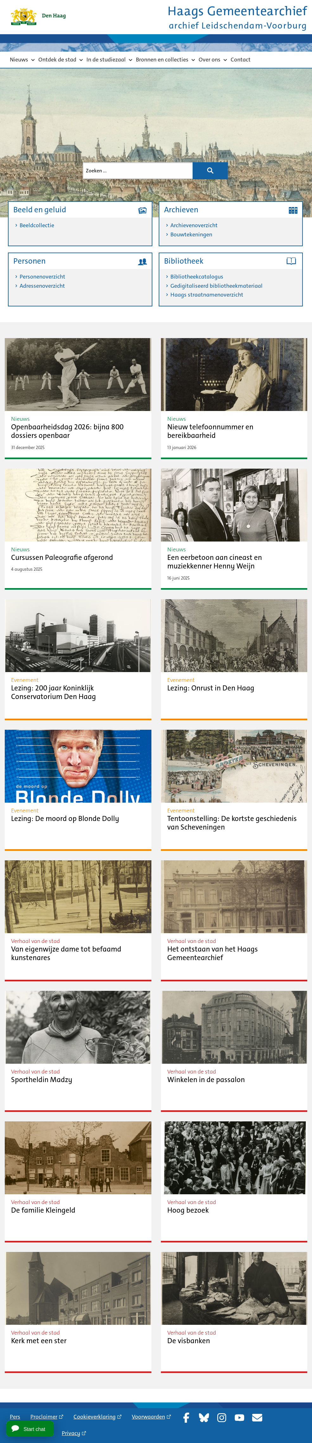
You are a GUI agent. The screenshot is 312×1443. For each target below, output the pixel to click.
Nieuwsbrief (257, 1418)
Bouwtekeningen (191, 234)
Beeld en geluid (39, 209)
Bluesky (204, 1418)
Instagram (222, 1418)
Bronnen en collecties (162, 59)
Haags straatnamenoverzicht (206, 294)
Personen (29, 261)
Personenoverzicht (42, 276)
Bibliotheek (183, 261)
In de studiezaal (106, 59)
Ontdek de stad (57, 59)
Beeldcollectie (37, 225)
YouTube (239, 1418)
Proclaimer (43, 1417)
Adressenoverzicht (42, 286)
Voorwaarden (148, 1417)
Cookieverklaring (94, 1417)
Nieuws (19, 59)
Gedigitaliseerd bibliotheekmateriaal (216, 286)
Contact (241, 59)
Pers (15, 1417)
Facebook (186, 1418)
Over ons (209, 59)
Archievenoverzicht (194, 225)
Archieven (181, 209)
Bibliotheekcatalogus (196, 276)
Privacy (71, 1433)
